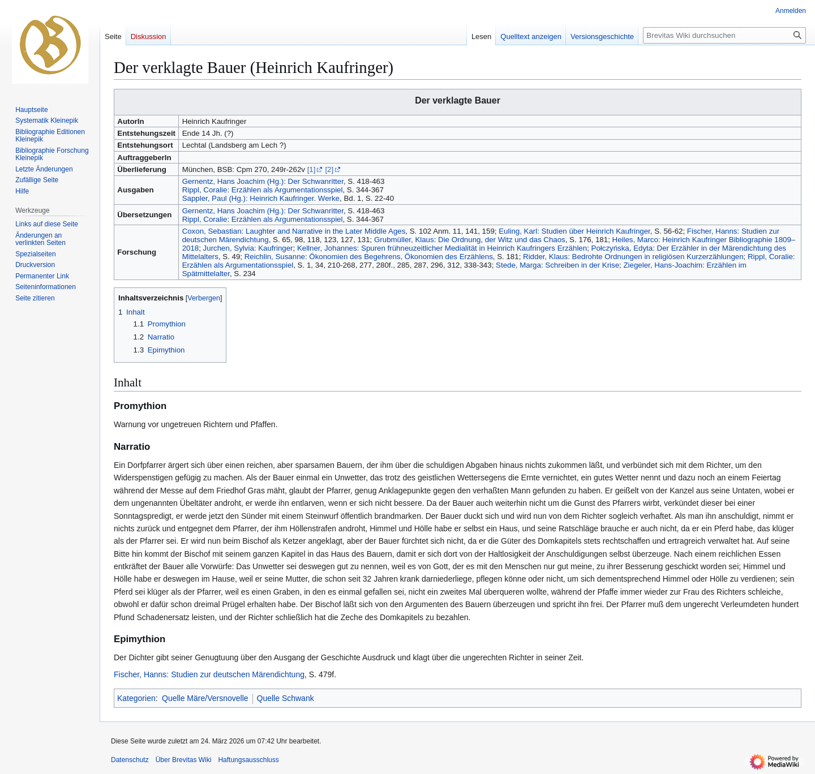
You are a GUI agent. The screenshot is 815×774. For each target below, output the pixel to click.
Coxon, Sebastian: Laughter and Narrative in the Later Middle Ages (294, 231)
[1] (311, 169)
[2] (329, 169)
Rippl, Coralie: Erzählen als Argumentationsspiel (262, 190)
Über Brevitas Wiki (184, 760)
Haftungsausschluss (248, 760)
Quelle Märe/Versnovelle (205, 698)
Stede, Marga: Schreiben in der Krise (557, 265)
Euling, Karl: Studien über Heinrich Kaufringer (574, 231)
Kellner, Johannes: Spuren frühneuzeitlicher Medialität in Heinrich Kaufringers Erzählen (442, 248)
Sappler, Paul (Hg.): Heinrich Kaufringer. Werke (261, 198)
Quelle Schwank (285, 698)
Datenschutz (130, 760)
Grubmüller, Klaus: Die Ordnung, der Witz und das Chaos (469, 239)
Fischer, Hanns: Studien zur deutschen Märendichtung (209, 674)
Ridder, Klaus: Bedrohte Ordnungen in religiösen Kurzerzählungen (633, 256)
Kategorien (136, 698)
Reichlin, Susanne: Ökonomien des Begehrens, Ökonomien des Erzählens (368, 256)
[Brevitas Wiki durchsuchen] (724, 35)
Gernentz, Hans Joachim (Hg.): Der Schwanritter (263, 181)
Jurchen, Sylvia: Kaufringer (248, 248)
